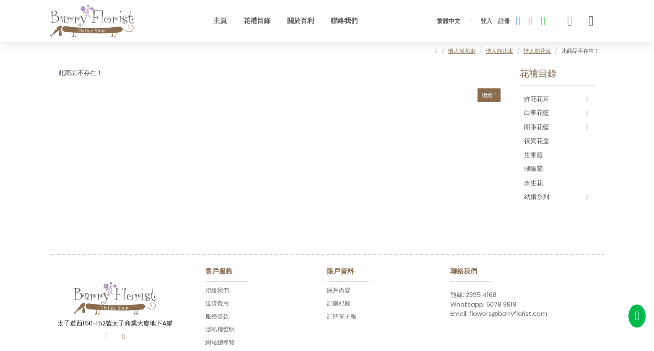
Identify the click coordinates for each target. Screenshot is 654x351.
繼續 (485, 97)
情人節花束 (461, 51)
